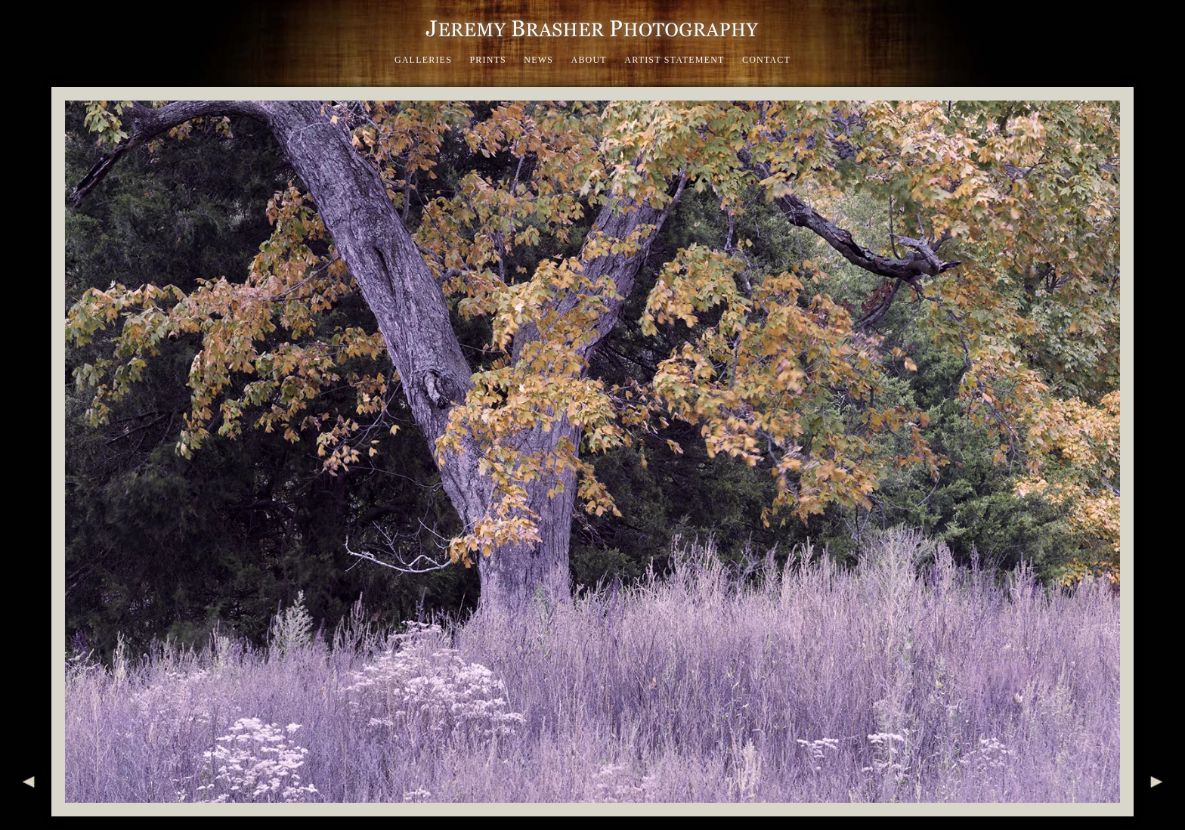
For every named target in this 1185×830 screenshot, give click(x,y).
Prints (487, 59)
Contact (766, 59)
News (538, 59)
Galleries (423, 59)
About (589, 59)
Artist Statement (674, 59)
